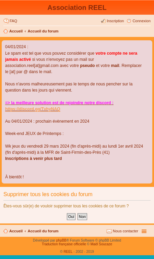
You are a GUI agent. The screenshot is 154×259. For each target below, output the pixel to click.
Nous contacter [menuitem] (125, 231)
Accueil (16, 31)
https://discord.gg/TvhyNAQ (32, 109)
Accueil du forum (43, 31)
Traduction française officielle (64, 244)
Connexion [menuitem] (141, 21)
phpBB (61, 240)
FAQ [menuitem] (13, 21)
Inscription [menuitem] (115, 21)
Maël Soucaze (101, 244)
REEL (67, 252)
